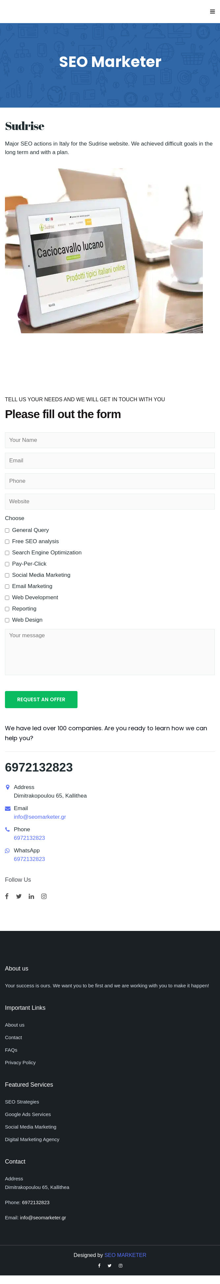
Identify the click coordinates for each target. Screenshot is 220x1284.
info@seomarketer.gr (40, 817)
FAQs (11, 1050)
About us (14, 1025)
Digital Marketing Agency (32, 1139)
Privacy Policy (20, 1062)
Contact (13, 1037)
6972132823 (39, 767)
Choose (14, 518)
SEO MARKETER (125, 1255)
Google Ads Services (28, 1114)
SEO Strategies (22, 1101)
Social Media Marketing (30, 1127)
